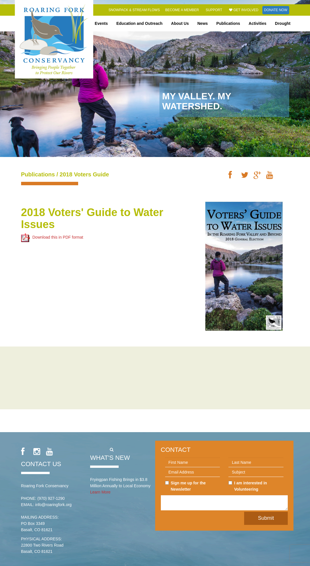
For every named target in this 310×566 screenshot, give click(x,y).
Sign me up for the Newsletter (185, 486)
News (202, 23)
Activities (257, 23)
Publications (228, 23)
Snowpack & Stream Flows (134, 10)
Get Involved (243, 10)
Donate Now (275, 10)
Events (101, 23)
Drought (282, 23)
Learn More (100, 492)
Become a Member (182, 10)
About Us (180, 23)
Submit (266, 518)
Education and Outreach (139, 23)
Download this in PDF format (52, 237)
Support (214, 10)
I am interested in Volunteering (247, 486)
